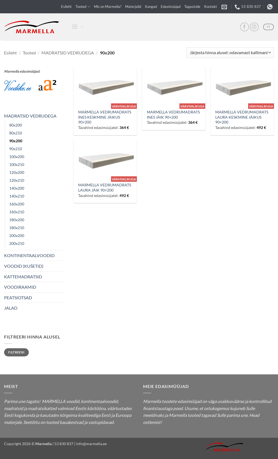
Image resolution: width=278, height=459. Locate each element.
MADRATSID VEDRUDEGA (68, 52)
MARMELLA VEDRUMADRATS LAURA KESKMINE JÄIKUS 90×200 (241, 117)
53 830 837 (63, 443)
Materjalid (133, 6)
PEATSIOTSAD (18, 297)
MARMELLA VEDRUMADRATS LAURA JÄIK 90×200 (104, 187)
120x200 (16, 172)
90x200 (15, 140)
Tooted (82, 6)
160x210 (16, 212)
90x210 (15, 148)
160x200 (16, 204)
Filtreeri (16, 352)
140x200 (16, 188)
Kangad (151, 6)
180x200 (16, 219)
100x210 (16, 164)
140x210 (16, 196)
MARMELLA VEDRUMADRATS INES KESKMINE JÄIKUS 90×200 (104, 117)
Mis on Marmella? (107, 6)
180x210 (16, 227)
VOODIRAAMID (20, 286)
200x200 (16, 235)
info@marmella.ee (91, 443)
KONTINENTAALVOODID (29, 255)
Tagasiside (192, 6)
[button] (74, 27)
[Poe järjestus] (230, 52)
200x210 (16, 243)
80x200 (15, 125)
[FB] (244, 27)
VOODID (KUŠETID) (23, 266)
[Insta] (254, 27)
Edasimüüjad (171, 6)
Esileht (66, 6)
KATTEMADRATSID (23, 276)
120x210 (16, 180)
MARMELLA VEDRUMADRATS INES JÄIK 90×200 (173, 114)
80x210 (15, 133)
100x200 (16, 156)
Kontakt (210, 6)
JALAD (10, 307)
